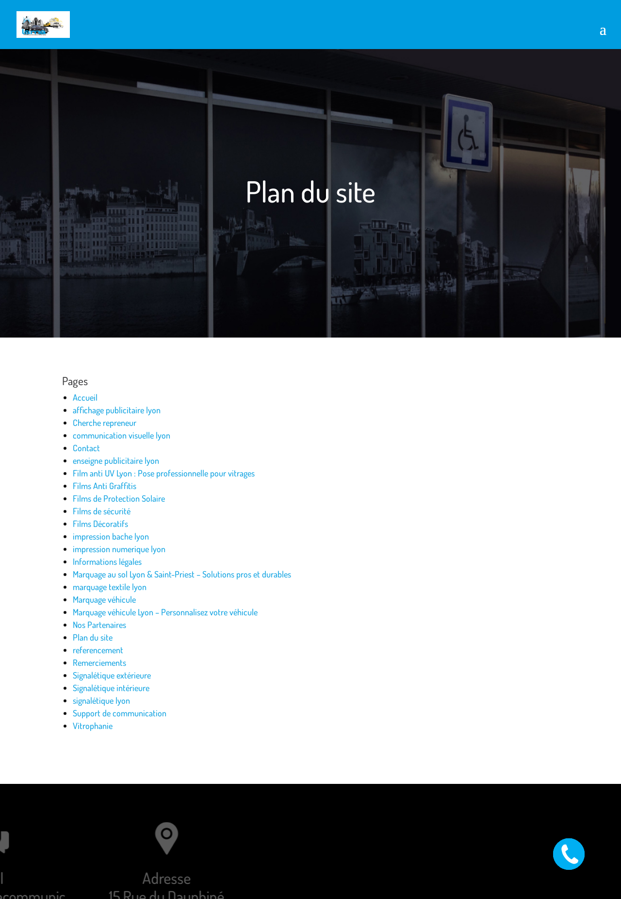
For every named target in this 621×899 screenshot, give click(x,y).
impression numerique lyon (119, 548)
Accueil (85, 397)
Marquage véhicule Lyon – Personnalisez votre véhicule (165, 612)
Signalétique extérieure (112, 675)
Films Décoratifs (100, 523)
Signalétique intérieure (111, 687)
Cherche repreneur (104, 422)
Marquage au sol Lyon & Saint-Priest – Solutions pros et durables (182, 574)
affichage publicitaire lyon (117, 410)
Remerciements (99, 662)
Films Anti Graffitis (104, 485)
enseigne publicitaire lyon (116, 460)
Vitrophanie (93, 725)
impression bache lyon (111, 536)
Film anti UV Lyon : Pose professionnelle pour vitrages (164, 473)
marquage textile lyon (110, 586)
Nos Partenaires (99, 624)
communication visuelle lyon (121, 435)
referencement (98, 650)
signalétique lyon (101, 700)
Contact (86, 447)
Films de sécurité (102, 511)
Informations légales (107, 561)
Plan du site (93, 637)
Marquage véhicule (104, 599)
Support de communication (119, 713)
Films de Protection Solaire (119, 498)
